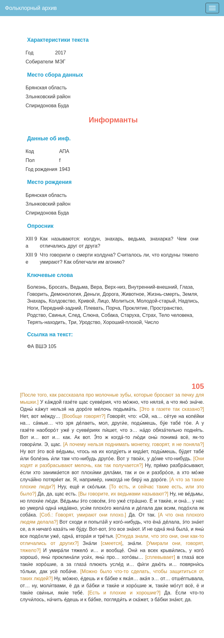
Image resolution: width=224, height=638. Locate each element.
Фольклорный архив (31, 8)
